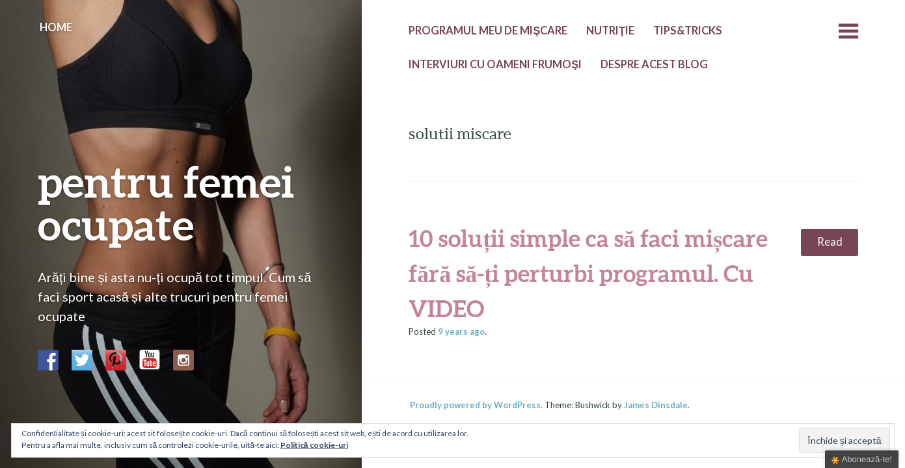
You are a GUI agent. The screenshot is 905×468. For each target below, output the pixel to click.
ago (461, 331)
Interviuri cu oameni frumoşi (495, 64)
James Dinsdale (656, 405)
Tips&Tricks (687, 30)
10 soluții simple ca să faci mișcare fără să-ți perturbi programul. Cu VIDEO (588, 273)
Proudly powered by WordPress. (476, 405)
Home (56, 27)
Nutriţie (610, 30)
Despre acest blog (654, 64)
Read (830, 241)
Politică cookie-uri (314, 445)
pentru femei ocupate (166, 202)
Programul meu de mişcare (488, 30)
